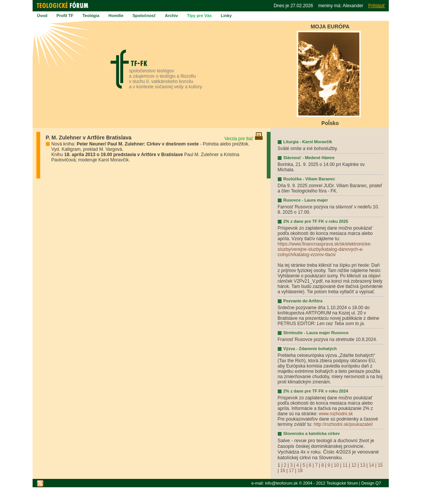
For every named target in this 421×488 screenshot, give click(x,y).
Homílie (116, 15)
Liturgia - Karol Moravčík (307, 141)
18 (299, 470)
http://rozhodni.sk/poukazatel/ (343, 424)
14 (371, 465)
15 (380, 465)
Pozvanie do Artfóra (303, 301)
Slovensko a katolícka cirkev (311, 433)
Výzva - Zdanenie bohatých (310, 348)
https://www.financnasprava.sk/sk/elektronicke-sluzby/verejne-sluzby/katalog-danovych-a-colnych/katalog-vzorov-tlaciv (325, 249)
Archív (171, 15)
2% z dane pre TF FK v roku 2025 (315, 221)
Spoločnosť (144, 15)
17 (291, 470)
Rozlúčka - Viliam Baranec (309, 179)
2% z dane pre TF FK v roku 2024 (315, 391)
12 (353, 465)
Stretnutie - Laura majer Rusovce (316, 332)
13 (362, 465)
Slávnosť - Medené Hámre (309, 157)
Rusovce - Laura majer (305, 200)
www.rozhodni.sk (336, 413)
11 (345, 465)
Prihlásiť (376, 5)
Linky (226, 15)
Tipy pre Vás (199, 15)
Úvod (42, 15)
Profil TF (65, 15)
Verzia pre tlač (243, 138)
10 (336, 465)
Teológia (91, 15)
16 (282, 470)
